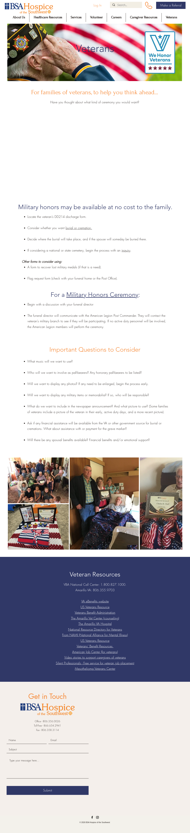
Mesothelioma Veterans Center (95, 668)
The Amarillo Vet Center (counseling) (95, 618)
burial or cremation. (79, 228)
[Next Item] (176, 503)
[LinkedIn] (97, 817)
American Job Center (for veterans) (95, 652)
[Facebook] (92, 817)
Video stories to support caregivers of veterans (95, 657)
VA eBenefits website (95, 601)
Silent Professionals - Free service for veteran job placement (95, 663)
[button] (18, 17)
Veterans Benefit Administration (95, 612)
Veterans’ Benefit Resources (95, 646)
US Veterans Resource (95, 607)
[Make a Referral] (171, 5)
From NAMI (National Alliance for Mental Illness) (95, 635)
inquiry (126, 250)
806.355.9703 (104, 590)
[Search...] (126, 5)
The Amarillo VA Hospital (95, 624)
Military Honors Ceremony (102, 294)
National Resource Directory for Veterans (95, 629)
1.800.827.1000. (113, 584)
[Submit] (48, 790)
